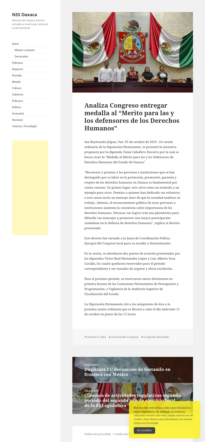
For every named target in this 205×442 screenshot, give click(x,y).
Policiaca (17, 63)
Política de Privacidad (146, 425)
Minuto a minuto (25, 50)
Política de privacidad (97, 434)
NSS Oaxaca (24, 14)
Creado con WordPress (128, 434)
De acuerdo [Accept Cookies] (144, 433)
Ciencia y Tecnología (24, 126)
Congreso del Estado (156, 337)
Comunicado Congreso (125, 337)
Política (16, 107)
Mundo (16, 82)
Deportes (17, 69)
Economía (18, 113)
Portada (17, 75)
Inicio (15, 43)
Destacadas (21, 56)
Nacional (17, 120)
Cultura (16, 88)
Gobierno (17, 94)
